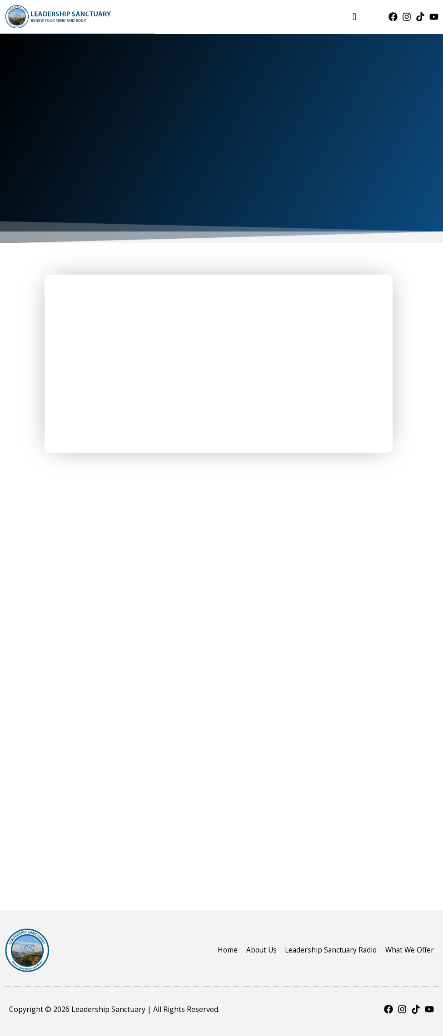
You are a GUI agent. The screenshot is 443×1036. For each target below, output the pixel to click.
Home (219, 950)
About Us (254, 950)
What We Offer (408, 950)
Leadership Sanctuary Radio (326, 950)
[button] (354, 16)
